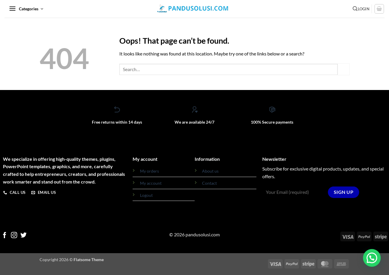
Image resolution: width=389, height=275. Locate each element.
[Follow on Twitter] (23, 235)
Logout (146, 195)
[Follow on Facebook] (4, 235)
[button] (26, 9)
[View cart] (379, 9)
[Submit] (343, 69)
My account (151, 183)
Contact (209, 183)
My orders (149, 170)
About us (210, 170)
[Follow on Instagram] (14, 235)
